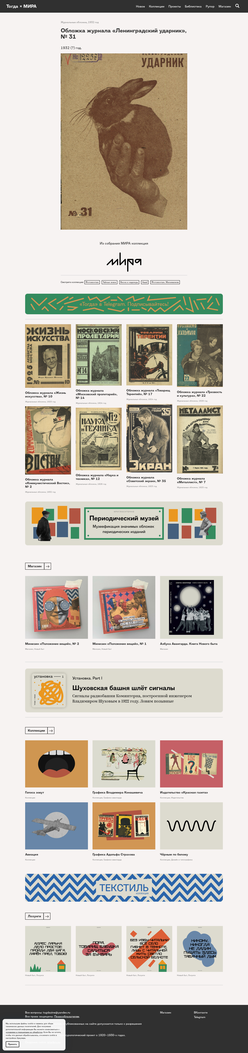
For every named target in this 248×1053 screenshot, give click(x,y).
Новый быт (39, 655)
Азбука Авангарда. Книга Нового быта (188, 650)
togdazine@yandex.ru (56, 1012)
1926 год (101, 490)
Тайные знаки (111, 282)
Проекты (174, 6)
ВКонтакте (201, 1012)
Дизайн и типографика (181, 866)
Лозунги (40, 982)
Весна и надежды (132, 282)
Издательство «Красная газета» (184, 799)
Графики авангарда (113, 804)
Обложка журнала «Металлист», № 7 (191, 486)
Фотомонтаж (92, 282)
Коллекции (156, 6)
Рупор (210, 6)
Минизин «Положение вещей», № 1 (119, 650)
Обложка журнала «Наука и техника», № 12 (97, 483)
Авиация (31, 861)
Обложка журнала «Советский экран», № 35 (146, 485)
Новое (140, 6)
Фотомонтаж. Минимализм (100, 288)
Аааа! (149, 282)
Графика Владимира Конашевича (118, 799)
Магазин (225, 6)
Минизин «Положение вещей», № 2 (52, 650)
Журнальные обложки (74, 22)
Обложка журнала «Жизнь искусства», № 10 (45, 401)
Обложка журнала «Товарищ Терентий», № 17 (148, 398)
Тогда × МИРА (22, 6)
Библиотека (193, 6)
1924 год (101, 409)
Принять (12, 1044)
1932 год (93, 22)
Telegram (199, 1017)
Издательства (177, 804)
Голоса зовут (34, 799)
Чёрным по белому (174, 861)
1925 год (51, 407)
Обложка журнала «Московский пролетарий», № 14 (96, 400)
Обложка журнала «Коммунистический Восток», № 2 (47, 489)
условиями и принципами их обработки (24, 1032)
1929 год (203, 407)
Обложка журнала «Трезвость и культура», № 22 (199, 400)
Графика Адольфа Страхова (114, 861)
